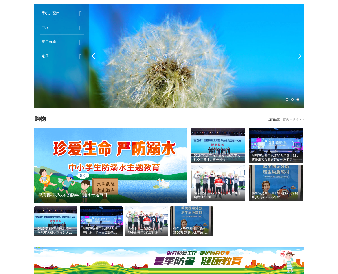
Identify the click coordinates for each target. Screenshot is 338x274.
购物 (295, 119)
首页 (286, 119)
